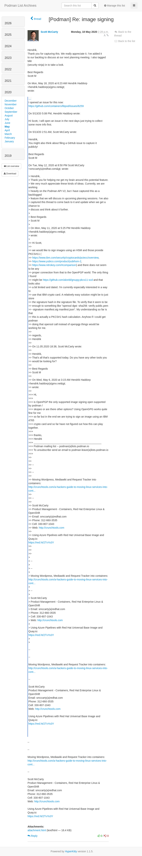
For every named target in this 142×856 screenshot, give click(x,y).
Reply (33, 835)
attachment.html (37, 830)
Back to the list (124, 41)
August (9, 115)
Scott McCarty (49, 31)
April (7, 130)
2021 (8, 81)
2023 (8, 58)
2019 (8, 156)
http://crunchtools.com (51, 527)
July (7, 119)
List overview (11, 166)
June (7, 122)
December (11, 100)
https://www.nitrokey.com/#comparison (54, 265)
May (7, 126)
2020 (8, 92)
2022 (8, 69)
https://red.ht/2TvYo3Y (41, 542)
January (9, 141)
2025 (8, 34)
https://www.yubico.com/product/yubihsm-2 (56, 261)
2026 (8, 23)
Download (10, 173)
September (11, 111)
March (8, 134)
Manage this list (114, 5)
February (10, 137)
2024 (8, 46)
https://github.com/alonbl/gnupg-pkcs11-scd (68, 279)
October (9, 108)
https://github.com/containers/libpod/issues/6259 (56, 106)
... (30, 98)
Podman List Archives (20, 5)
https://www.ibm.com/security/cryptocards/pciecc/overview (65, 257)
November (11, 104)
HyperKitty (71, 851)
